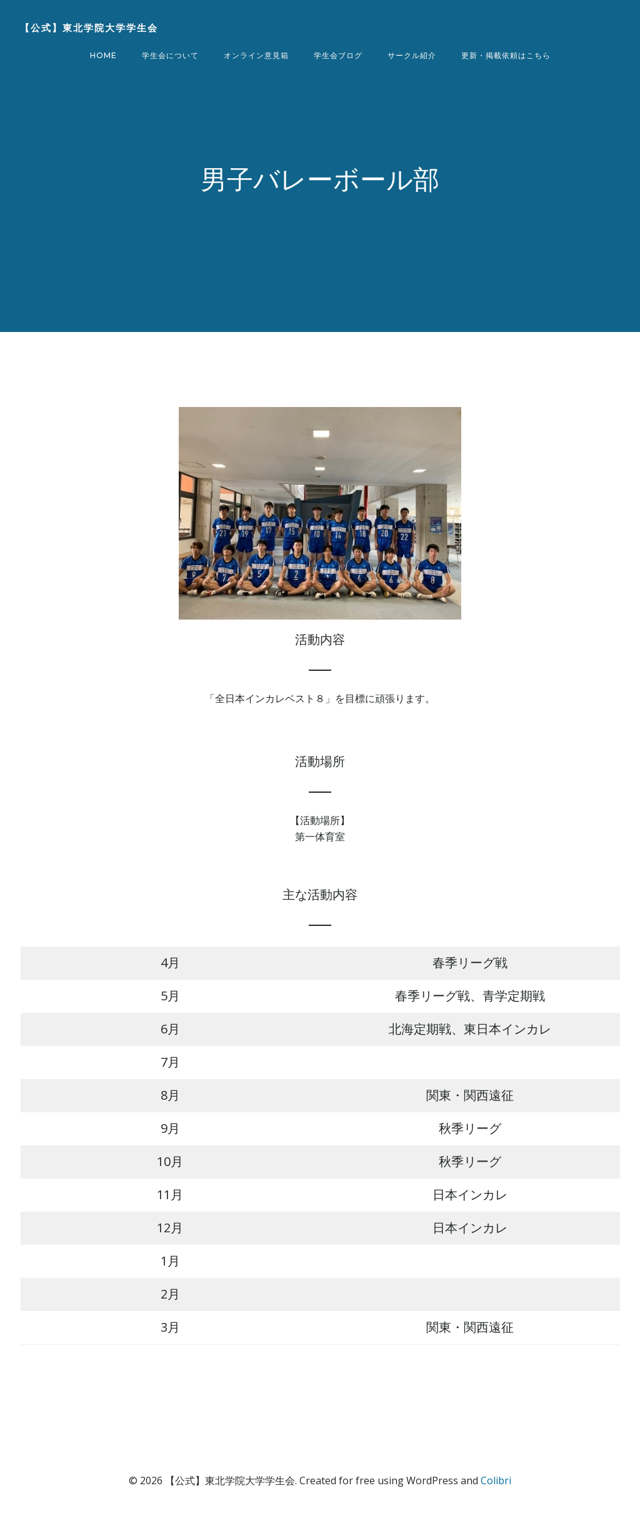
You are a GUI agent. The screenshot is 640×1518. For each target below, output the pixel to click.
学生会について (170, 55)
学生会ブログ (338, 55)
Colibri (496, 1480)
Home (103, 55)
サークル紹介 (412, 55)
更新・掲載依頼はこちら (506, 55)
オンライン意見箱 (256, 55)
